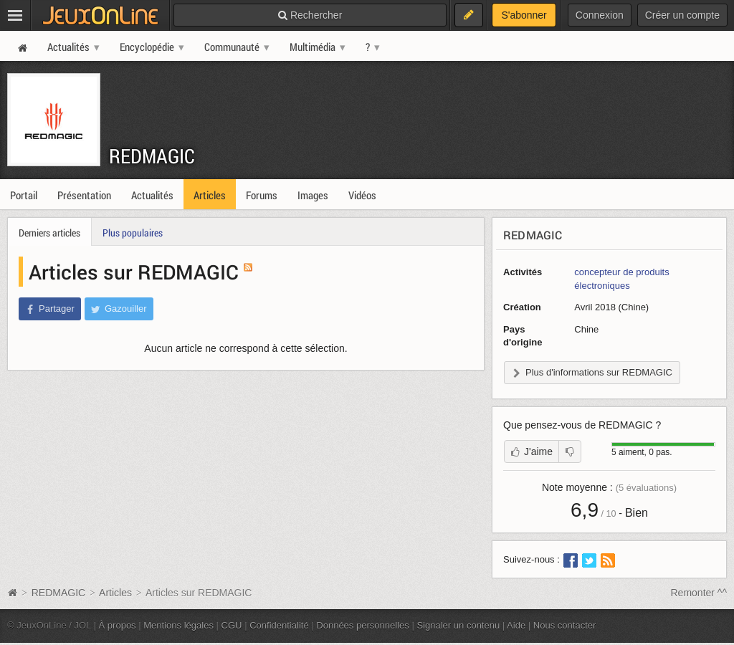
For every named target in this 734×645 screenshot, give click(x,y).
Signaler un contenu (458, 625)
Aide (516, 625)
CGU (231, 625)
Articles (115, 592)
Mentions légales (178, 625)
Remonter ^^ (699, 592)
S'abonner (523, 15)
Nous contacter (564, 625)
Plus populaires (133, 232)
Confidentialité (279, 625)
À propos (117, 625)
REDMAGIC (152, 156)
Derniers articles (49, 232)
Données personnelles (362, 625)
